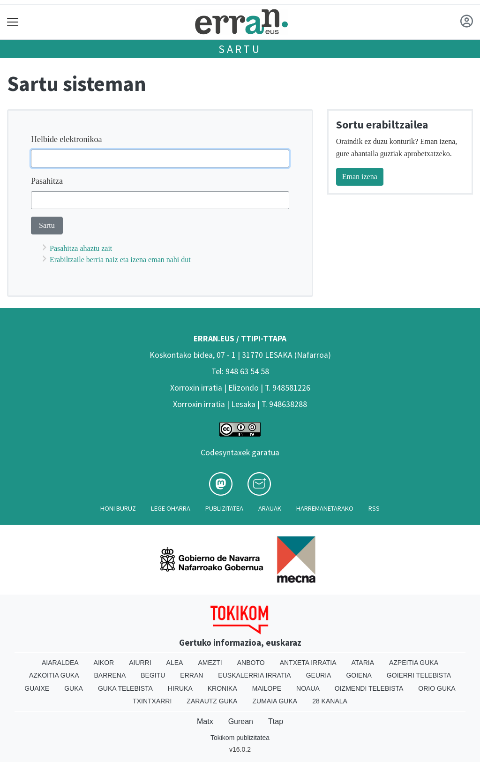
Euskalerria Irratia (254, 675)
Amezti (210, 662)
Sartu (240, 49)
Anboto (251, 662)
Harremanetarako (324, 508)
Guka (73, 688)
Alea (174, 662)
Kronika (222, 688)
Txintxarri (152, 701)
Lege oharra (170, 508)
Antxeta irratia (308, 662)
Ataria (362, 662)
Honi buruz (118, 508)
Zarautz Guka (212, 701)
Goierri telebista (419, 675)
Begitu (153, 675)
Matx (205, 721)
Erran (191, 675)
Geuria (318, 675)
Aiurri (140, 662)
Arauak (269, 508)
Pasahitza (47, 181)
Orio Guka (436, 688)
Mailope (266, 688)
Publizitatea (224, 508)
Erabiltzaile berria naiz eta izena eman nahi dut (120, 260)
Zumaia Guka (274, 701)
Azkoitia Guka (54, 675)
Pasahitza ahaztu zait (81, 248)
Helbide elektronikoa (66, 139)
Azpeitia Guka (413, 662)
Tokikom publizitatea (240, 737)
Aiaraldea (60, 662)
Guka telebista (125, 688)
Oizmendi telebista (369, 688)
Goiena (358, 675)
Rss (374, 508)
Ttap (275, 721)
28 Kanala (329, 701)
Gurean (240, 721)
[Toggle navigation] (13, 22)
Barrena (110, 675)
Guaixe (36, 688)
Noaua (308, 688)
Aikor (104, 662)
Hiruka (180, 688)
